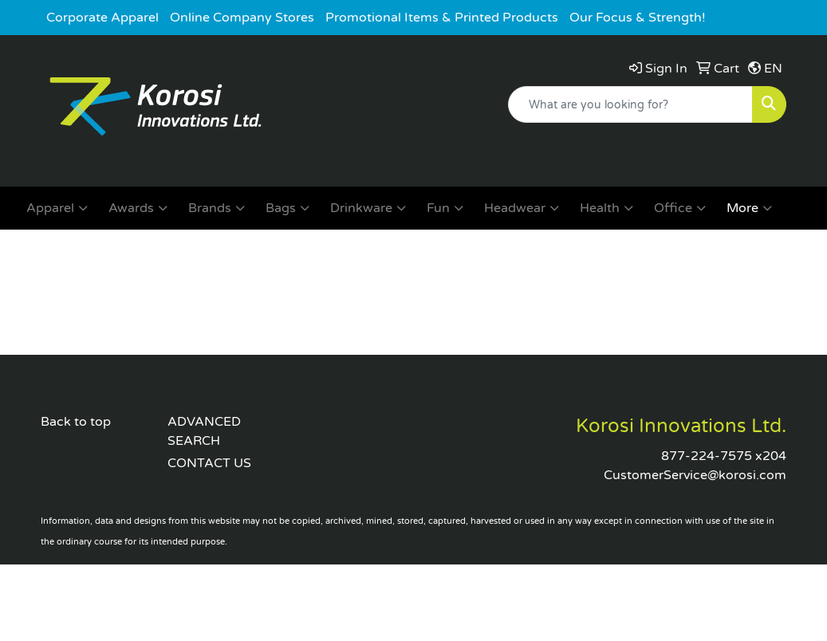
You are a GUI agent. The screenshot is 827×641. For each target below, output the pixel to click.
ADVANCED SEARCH (204, 431)
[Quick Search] (630, 104)
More (749, 208)
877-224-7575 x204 (723, 456)
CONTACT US (209, 463)
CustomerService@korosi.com (695, 475)
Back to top (76, 422)
